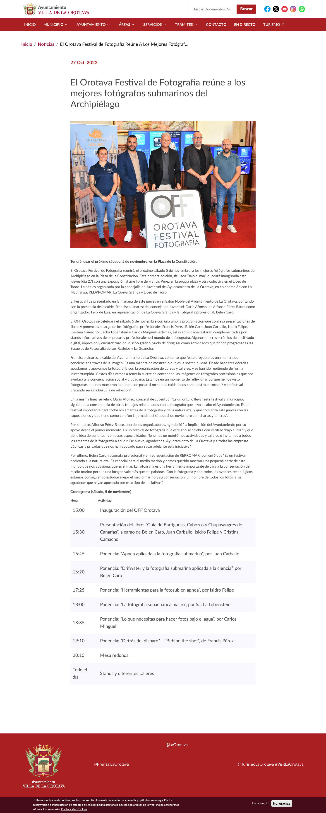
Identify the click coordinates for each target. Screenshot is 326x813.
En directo (245, 25)
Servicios (155, 24)
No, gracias (281, 804)
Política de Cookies (74, 810)
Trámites (186, 24)
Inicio (30, 25)
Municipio (56, 24)
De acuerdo (260, 804)
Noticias (46, 44)
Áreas (127, 24)
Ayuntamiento (94, 24)
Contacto (216, 25)
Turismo (274, 24)
